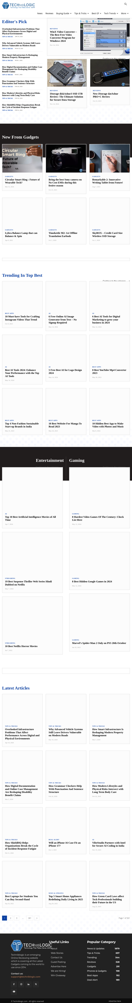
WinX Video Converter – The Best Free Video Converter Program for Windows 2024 (63, 36)
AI (50, 311)
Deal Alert (54, 837)
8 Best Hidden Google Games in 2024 (92, 579)
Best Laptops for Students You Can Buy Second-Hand (21, 895)
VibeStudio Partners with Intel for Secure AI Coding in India (108, 842)
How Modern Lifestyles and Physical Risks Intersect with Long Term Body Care (21, 93)
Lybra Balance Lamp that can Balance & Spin (21, 233)
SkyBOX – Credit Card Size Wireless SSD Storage (107, 233)
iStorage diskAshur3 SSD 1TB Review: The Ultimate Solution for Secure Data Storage (66, 96)
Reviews (54, 29)
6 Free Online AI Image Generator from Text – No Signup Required (63, 317)
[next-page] (36, 915)
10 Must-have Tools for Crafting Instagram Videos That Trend (22, 316)
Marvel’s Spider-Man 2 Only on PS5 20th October (99, 641)
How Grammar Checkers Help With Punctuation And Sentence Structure (18, 81)
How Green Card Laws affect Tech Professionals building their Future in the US (108, 896)
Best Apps (9, 311)
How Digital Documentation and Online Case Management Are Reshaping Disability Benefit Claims (22, 68)
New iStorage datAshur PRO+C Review (105, 95)
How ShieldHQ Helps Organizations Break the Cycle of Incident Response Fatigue (21, 105)
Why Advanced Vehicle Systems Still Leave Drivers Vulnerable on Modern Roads (21, 44)
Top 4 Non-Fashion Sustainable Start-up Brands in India (22, 423)
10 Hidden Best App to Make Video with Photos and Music (108, 423)
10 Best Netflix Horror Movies (21, 644)
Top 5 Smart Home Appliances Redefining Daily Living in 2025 (66, 895)
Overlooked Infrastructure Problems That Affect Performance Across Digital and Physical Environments (21, 31)
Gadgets (9, 175)
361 (29, 915)
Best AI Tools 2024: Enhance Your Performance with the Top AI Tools (22, 371)
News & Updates (56, 891)
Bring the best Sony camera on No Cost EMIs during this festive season (65, 181)
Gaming (75, 512)
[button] (125, 4)
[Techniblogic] (28, 944)
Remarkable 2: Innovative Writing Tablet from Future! (107, 179)
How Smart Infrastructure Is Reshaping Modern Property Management (20, 55)
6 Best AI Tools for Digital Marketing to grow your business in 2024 (106, 317)
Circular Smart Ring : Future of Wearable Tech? (22, 179)
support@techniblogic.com (25, 975)
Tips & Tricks (7, 36)
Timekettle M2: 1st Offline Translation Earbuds (63, 233)
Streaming (10, 576)
